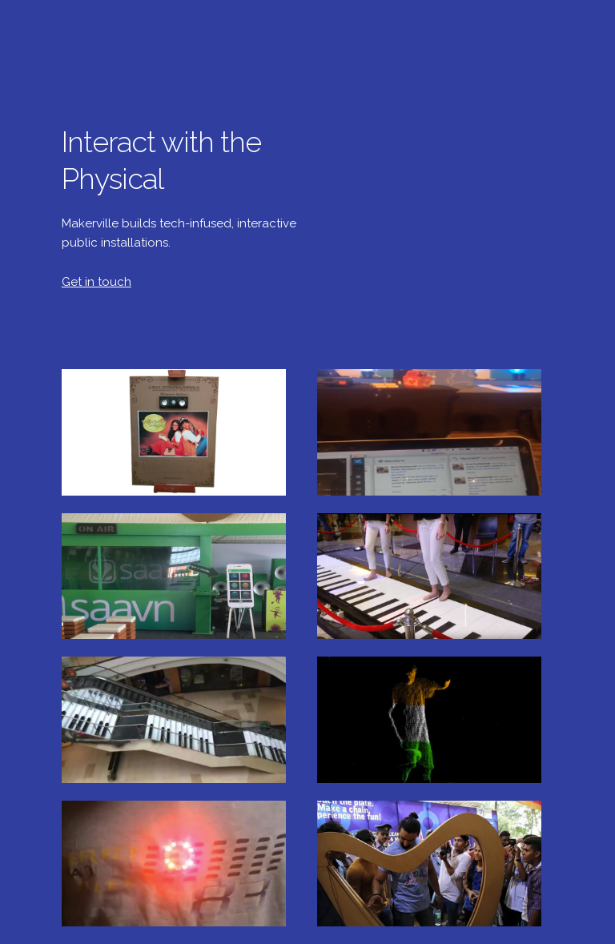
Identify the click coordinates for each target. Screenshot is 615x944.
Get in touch (96, 282)
